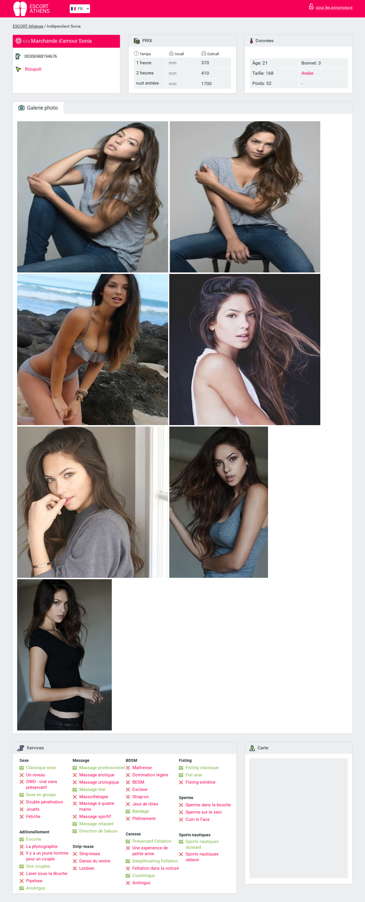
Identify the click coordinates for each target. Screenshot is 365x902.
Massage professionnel (102, 767)
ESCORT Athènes (28, 26)
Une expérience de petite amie (150, 850)
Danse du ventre (94, 861)
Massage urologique (99, 782)
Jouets (32, 809)
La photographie (41, 846)
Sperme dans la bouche (208, 804)
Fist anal (194, 775)
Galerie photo (38, 108)
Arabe (307, 73)
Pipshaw (34, 880)
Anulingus (35, 888)
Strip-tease (89, 853)
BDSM (138, 782)
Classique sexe (41, 767)
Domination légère (150, 775)
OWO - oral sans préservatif (41, 784)
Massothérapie (93, 796)
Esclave (140, 789)
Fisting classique (202, 767)
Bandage (140, 811)
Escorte (33, 839)
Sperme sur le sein (204, 812)
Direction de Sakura (98, 831)
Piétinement (144, 818)
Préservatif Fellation (151, 841)
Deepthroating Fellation (155, 861)
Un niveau (35, 775)
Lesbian (86, 868)
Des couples (38, 866)
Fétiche (33, 816)
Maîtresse (142, 767)
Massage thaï (92, 789)
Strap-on (140, 796)
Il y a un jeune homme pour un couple (47, 856)
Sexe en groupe (41, 794)
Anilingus (141, 882)
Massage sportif (95, 816)
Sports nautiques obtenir (202, 856)
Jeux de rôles (145, 804)
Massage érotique (96, 775)
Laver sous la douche (46, 873)
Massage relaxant (96, 823)
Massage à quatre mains (96, 806)
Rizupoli (29, 69)
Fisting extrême (200, 782)
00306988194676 (40, 56)
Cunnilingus (143, 875)
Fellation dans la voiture (155, 868)
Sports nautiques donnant (202, 844)
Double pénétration (44, 802)
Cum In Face (198, 819)
